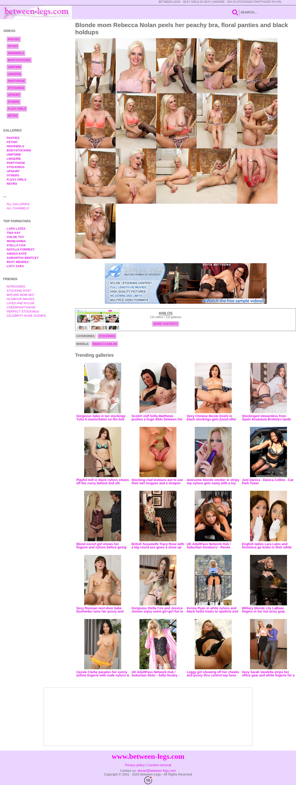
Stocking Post (19, 290)
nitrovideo (16, 286)
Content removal (159, 765)
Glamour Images (20, 299)
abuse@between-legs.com (156, 770)
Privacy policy (135, 765)
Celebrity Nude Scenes (26, 315)
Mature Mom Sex (20, 295)
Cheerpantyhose (21, 307)
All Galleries (18, 204)
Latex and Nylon (20, 303)
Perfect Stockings (23, 311)
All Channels (18, 208)
